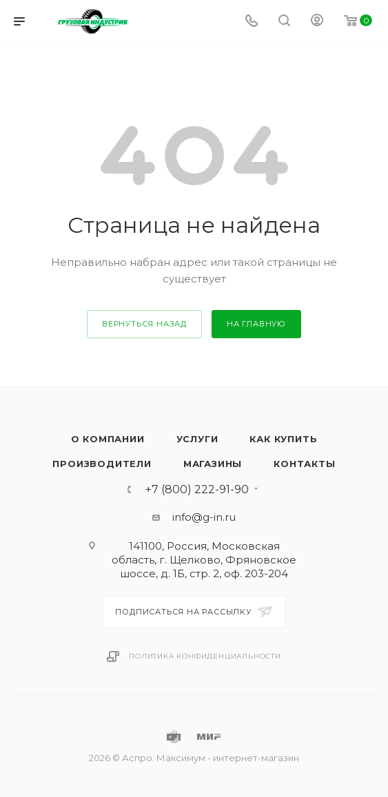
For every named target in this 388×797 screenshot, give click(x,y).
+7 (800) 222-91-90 (197, 489)
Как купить (283, 438)
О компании (108, 438)
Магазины (212, 463)
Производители (101, 463)
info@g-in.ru (204, 517)
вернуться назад (144, 324)
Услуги (197, 438)
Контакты (304, 463)
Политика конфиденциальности (205, 656)
